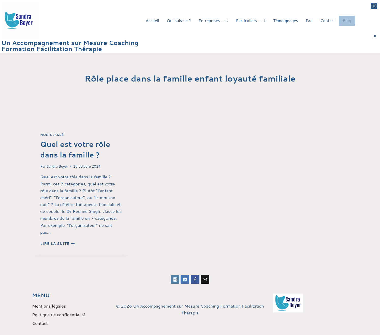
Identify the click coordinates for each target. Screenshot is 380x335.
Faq (309, 20)
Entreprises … (213, 20)
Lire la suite (57, 243)
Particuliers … (250, 20)
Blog (347, 20)
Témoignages (285, 20)
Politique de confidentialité (58, 314)
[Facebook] (195, 279)
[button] (213, 20)
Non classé (52, 135)
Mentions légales (49, 306)
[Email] (205, 279)
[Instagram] (175, 279)
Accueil (152, 20)
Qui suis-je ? (179, 20)
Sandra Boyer (57, 166)
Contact (327, 20)
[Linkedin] (185, 279)
